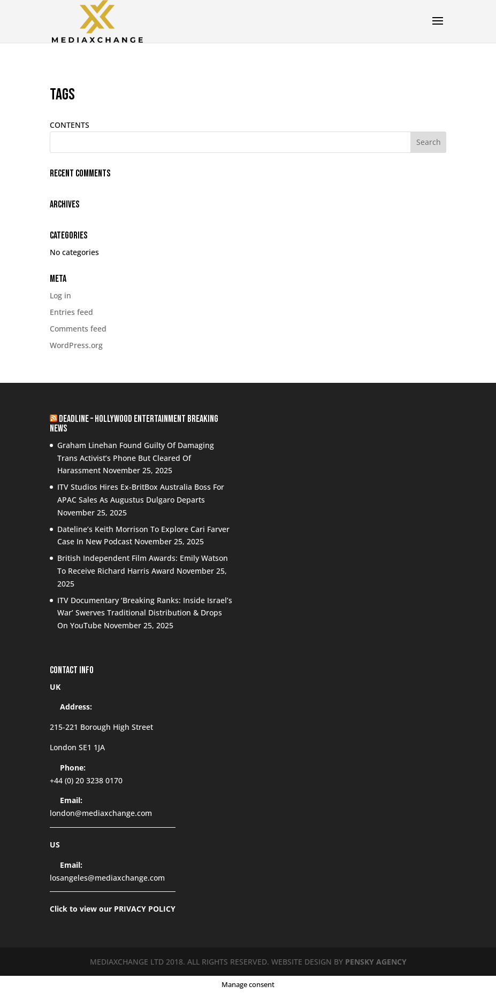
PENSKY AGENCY (376, 962)
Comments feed (78, 328)
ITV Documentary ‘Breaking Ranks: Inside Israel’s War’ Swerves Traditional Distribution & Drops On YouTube (144, 613)
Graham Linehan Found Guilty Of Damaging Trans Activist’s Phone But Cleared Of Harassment (135, 458)
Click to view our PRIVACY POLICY (112, 909)
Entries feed (71, 312)
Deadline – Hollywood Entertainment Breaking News (134, 423)
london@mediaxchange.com (101, 813)
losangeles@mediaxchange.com (107, 878)
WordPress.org (76, 345)
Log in (60, 295)
